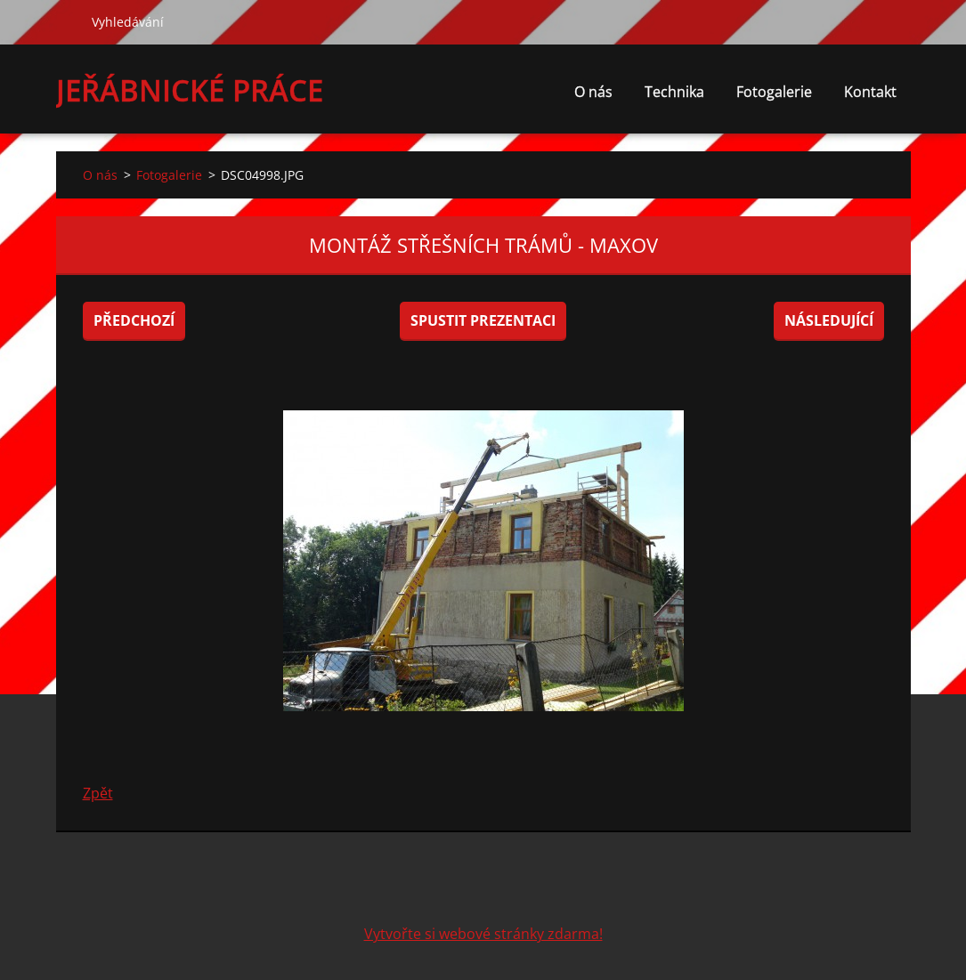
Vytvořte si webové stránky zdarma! (483, 934)
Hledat (66, 21)
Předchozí (134, 320)
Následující (828, 320)
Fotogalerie (774, 91)
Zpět (98, 793)
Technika (674, 91)
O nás (593, 91)
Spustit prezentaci (483, 320)
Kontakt (870, 91)
